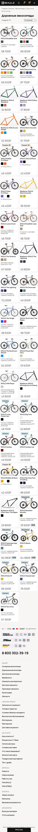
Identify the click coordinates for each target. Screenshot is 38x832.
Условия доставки (9, 747)
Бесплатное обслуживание (13, 716)
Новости (5, 771)
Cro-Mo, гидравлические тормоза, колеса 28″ (28, 583)
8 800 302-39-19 (15, 653)
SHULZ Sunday (6, 447)
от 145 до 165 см (6, 167)
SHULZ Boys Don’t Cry (28, 69)
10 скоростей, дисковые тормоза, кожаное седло (28, 294)
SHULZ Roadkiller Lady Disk (28, 225)
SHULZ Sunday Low (27, 447)
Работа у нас (7, 779)
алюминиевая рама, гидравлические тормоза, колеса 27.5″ (27, 422)
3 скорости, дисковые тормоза (8, 45)
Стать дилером (8, 815)
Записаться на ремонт (11, 705)
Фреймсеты (7, 678)
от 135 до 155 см (25, 165)
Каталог (11, 9)
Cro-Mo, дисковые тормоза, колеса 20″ (27, 550)
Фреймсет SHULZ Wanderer (7, 101)
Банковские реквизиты (11, 802)
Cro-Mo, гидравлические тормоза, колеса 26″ (9, 552)
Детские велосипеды (11, 674)
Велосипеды (20, 9)
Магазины (6, 799)
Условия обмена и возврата (13, 712)
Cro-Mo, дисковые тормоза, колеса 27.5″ (27, 76)
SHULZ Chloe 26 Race (28, 159)
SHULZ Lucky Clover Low (6, 415)
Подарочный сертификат (12, 759)
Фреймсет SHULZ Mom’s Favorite (26, 192)
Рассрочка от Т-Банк (10, 740)
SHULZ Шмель (25, 543)
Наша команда (8, 775)
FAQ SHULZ (6, 782)
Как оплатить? (8, 736)
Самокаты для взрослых (12, 681)
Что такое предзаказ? (11, 751)
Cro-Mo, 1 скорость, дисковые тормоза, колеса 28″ (7, 231)
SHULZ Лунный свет (27, 576)
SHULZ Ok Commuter (28, 287)
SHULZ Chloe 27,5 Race (6, 192)
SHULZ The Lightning (8, 287)
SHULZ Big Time (26, 414)
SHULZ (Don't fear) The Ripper (28, 319)
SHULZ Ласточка (7, 607)
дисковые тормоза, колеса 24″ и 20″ (7, 263)
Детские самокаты (9, 685)
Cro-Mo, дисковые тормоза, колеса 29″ (8, 76)
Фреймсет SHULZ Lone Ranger (9, 129)
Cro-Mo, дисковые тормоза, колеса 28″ (27, 45)
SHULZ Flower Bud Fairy (26, 352)
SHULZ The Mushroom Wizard (9, 352)
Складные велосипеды (11, 666)
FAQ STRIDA (7, 786)
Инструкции (7, 720)
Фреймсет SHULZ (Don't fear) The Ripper (9, 511)
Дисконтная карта (9, 755)
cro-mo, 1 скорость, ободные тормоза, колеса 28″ (7, 326)
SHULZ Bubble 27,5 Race (6, 159)
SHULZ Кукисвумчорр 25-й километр (9, 544)
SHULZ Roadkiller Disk (9, 39)
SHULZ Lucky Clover (8, 224)
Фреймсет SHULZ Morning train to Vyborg (28, 384)
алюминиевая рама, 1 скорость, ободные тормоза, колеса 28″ (8, 391)
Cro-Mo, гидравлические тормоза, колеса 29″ (28, 327)
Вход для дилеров (9, 811)
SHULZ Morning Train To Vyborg (27, 479)
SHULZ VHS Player (7, 384)
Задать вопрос (8, 795)
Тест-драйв (6, 762)
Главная (4, 9)
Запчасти (6, 696)
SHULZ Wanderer (26, 39)
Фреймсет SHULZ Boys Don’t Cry (28, 101)
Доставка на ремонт (10, 727)
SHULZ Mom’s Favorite (28, 128)
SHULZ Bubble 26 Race (9, 478)
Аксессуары (7, 693)
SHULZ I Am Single (7, 318)
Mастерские (7, 724)
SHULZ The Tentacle (8, 257)
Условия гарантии (9, 709)
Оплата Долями (8, 744)
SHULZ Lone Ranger (8, 69)
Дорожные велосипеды (11, 670)
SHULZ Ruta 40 (6, 576)
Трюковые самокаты (10, 689)
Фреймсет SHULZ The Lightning (28, 257)
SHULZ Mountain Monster (26, 511)
